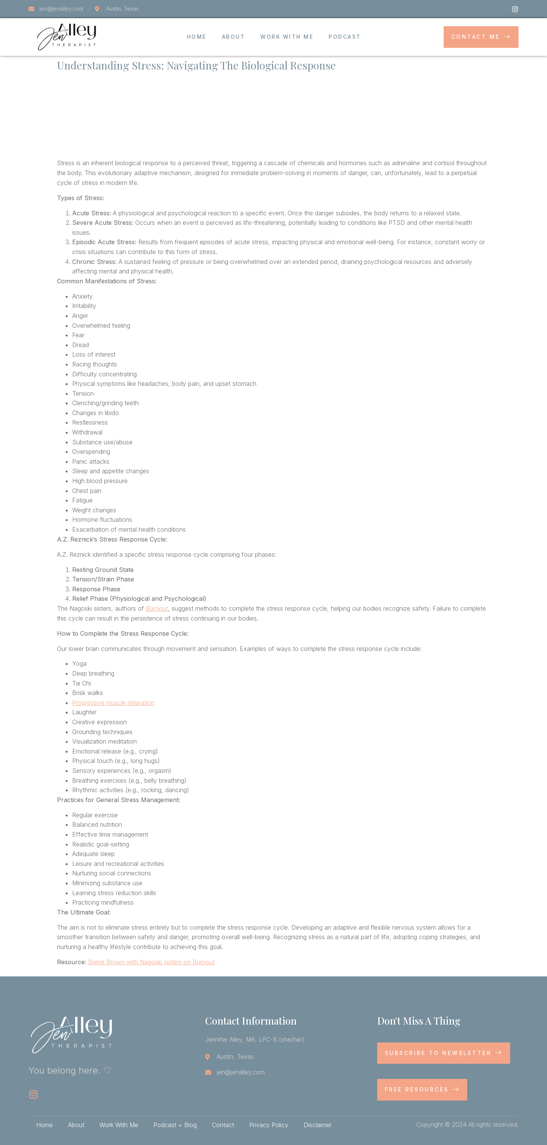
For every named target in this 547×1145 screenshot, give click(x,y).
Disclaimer (318, 1125)
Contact (223, 1125)
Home (197, 36)
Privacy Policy (268, 1125)
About (233, 36)
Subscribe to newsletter (444, 1053)
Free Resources (422, 1089)
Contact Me (481, 36)
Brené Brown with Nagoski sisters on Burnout (151, 962)
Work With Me (286, 36)
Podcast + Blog (175, 1125)
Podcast (345, 36)
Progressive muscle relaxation (113, 702)
